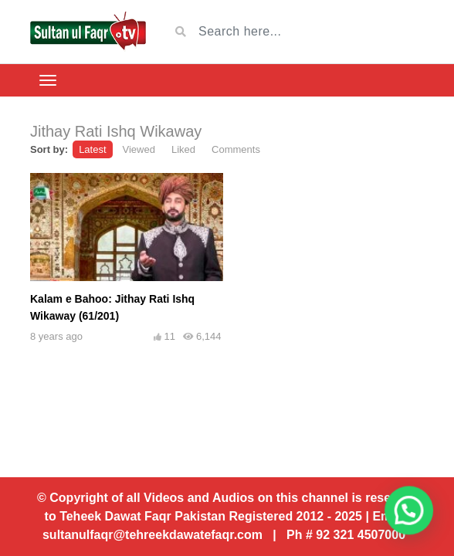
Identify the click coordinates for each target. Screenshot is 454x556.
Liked (183, 149)
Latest (92, 149)
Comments (236, 149)
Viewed (139, 149)
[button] (414, 525)
